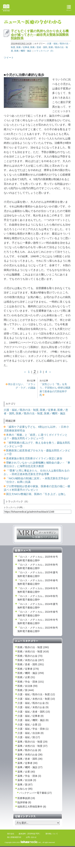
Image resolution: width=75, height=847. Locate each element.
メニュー (68, 7)
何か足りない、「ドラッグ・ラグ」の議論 (21, 386)
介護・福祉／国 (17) (28, 737)
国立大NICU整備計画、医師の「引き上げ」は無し (36, 493)
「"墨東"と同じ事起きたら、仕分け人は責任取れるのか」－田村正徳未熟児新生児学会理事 (36, 472)
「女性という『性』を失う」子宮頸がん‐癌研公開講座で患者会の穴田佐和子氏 (55, 389)
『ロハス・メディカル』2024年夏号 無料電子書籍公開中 (37, 606)
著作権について (51, 834)
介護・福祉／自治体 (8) (30, 733)
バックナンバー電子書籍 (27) (35, 792)
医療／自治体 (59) (27, 685)
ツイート (9, 57)
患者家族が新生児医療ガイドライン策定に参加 (34, 458)
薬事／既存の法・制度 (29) (32, 741)
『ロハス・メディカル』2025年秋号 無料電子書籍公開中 (37, 566)
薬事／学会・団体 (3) (29, 775)
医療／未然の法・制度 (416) (33, 651)
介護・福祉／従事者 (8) (30, 715)
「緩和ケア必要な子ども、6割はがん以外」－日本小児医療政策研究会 (36, 428)
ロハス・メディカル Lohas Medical (38, 7)
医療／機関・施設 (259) (30, 673)
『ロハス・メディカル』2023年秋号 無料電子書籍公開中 (37, 629)
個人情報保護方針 (14, 837)
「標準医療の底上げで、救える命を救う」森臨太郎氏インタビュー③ (37, 444)
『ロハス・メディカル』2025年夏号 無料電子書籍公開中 (37, 574)
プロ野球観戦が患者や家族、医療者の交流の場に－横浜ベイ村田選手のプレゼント (37, 488)
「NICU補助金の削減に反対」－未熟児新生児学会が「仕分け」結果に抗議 (36, 480)
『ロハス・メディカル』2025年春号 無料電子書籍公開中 (37, 582)
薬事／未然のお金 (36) (30, 754)
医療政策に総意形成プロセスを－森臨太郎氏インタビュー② (37, 452)
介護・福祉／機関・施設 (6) (33, 720)
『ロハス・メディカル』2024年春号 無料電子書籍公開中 (37, 613)
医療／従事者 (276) (28, 668)
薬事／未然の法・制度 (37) (32, 745)
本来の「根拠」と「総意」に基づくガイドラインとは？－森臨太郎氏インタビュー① (36, 436)
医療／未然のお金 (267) (30, 660)
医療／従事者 (22, 47)
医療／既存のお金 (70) (30, 655)
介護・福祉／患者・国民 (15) (33, 711)
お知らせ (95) (25, 788)
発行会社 (10, 834)
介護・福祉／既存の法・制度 (21, 409)
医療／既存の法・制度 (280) (33, 647)
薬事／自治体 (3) (26, 780)
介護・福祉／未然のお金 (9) (33, 707)
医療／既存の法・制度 (29, 413)
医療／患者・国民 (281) (30, 664)
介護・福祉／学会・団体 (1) (33, 728)
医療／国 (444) (25, 690)
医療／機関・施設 (22, 51)
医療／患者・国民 (38, 47)
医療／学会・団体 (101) (30, 681)
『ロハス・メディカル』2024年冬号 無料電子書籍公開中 (37, 590)
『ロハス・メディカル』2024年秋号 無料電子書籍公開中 (37, 598)
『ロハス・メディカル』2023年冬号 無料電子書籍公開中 (37, 621)
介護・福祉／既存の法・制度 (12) (36, 694)
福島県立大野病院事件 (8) (31, 806)
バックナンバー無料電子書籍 (6, 7)
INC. (31, 842)
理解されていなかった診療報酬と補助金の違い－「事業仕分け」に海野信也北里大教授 (37, 464)
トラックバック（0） (44, 51)
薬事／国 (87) (25, 784)
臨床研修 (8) (24, 802)
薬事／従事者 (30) (27, 763)
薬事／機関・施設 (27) (30, 767)
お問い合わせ (31, 837)
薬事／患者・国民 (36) (30, 758)
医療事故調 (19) (26, 798)
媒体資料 (22, 834)
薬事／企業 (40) (26, 771)
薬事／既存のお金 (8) (29, 750)
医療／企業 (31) (26, 677)
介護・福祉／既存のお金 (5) (33, 703)
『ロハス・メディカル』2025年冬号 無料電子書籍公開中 (37, 558)
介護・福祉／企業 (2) (29, 724)
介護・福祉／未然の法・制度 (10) (36, 698)
